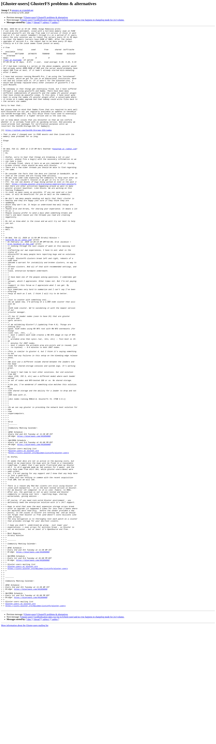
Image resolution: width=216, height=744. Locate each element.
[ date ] (29, 22)
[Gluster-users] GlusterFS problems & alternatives (46, 17)
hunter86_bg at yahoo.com (18, 282)
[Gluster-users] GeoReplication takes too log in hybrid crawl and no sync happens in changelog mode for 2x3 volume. (72, 20)
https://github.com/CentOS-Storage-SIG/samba (28, 151)
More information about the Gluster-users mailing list (24, 741)
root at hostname (12, 66)
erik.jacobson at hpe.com (20, 287)
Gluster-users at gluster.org (24, 535)
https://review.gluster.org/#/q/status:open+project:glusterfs (44, 215)
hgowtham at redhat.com (64, 173)
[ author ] (55, 22)
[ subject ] (45, 22)
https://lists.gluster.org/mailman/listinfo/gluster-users (39, 538)
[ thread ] (37, 22)
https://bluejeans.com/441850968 (34, 518)
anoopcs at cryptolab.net (22, 10)
